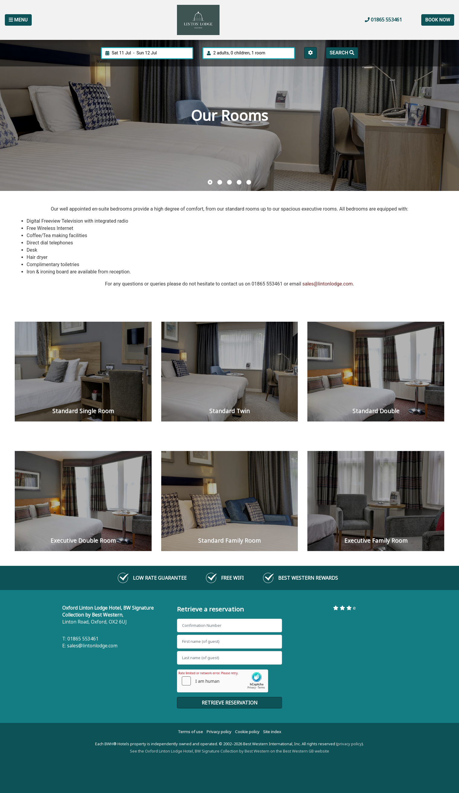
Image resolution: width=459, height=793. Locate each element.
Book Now (437, 20)
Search (342, 53)
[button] (210, 182)
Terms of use (190, 731)
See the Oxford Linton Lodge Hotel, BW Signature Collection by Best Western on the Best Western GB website (229, 751)
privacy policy (349, 743)
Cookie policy (247, 731)
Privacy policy (219, 731)
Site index (272, 731)
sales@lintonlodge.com (327, 284)
